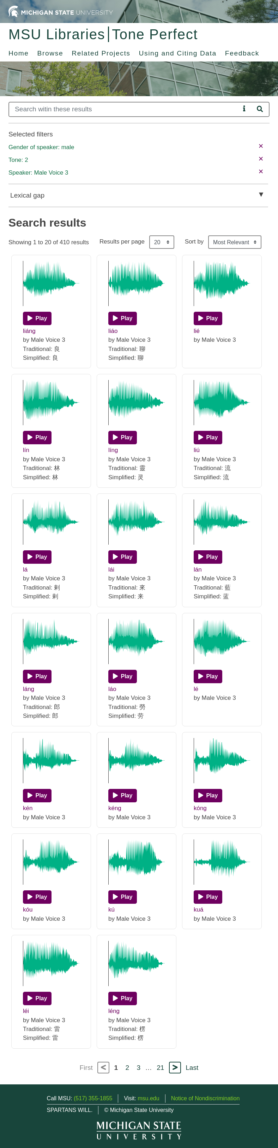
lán (198, 569)
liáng (29, 331)
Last (192, 1067)
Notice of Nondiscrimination (205, 1098)
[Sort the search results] (234, 242)
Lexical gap (27, 195)
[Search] (124, 109)
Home (18, 53)
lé (196, 689)
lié (197, 331)
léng (114, 1011)
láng (28, 689)
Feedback (242, 53)
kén (27, 808)
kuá (198, 909)
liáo (112, 331)
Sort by (194, 241)
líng (113, 450)
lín (26, 450)
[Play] (37, 318)
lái (111, 569)
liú (197, 450)
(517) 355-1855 (93, 1098)
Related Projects (101, 53)
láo (112, 689)
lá (25, 569)
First (86, 1067)
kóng (200, 808)
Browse (50, 53)
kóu (27, 909)
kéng (114, 808)
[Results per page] (161, 242)
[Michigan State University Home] (60, 11)
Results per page (122, 241)
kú (111, 909)
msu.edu (148, 1098)
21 (160, 1067)
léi (26, 1011)
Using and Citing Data (178, 53)
